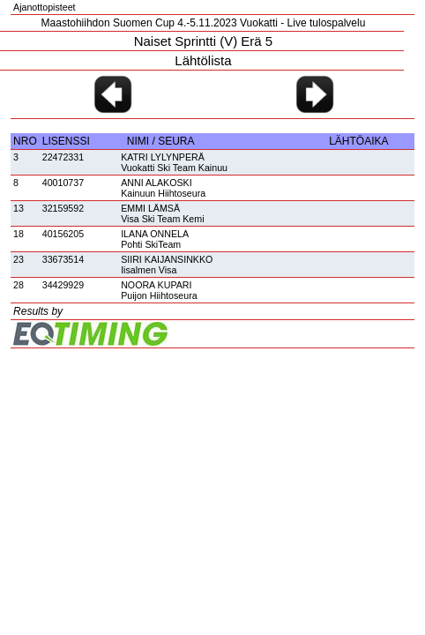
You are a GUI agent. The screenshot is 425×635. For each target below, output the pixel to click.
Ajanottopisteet (44, 7)
